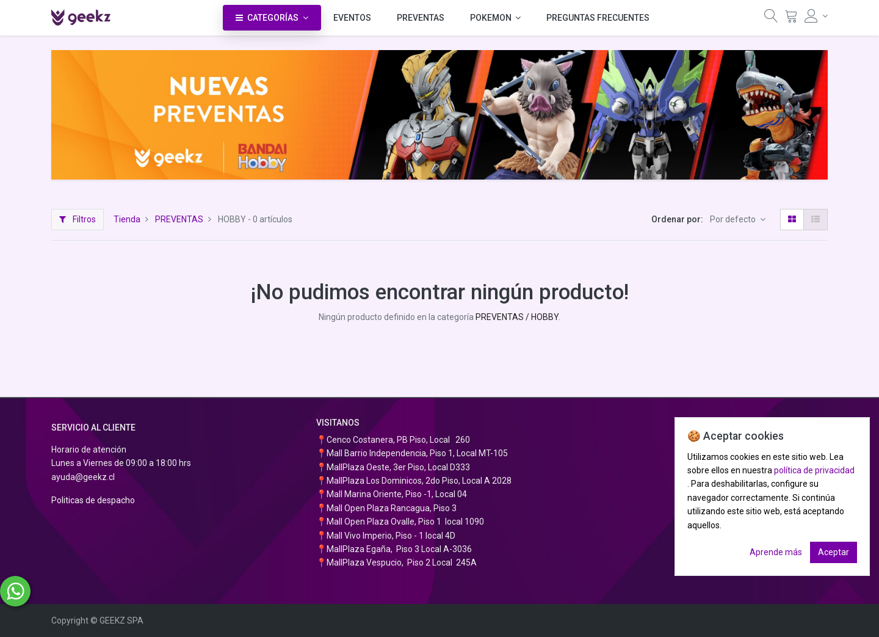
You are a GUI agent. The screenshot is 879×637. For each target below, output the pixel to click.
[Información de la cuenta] (816, 16)
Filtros (77, 219)
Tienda (127, 219)
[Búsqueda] (771, 19)
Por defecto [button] (734, 219)
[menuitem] (352, 18)
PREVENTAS (179, 219)
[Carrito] (791, 19)
